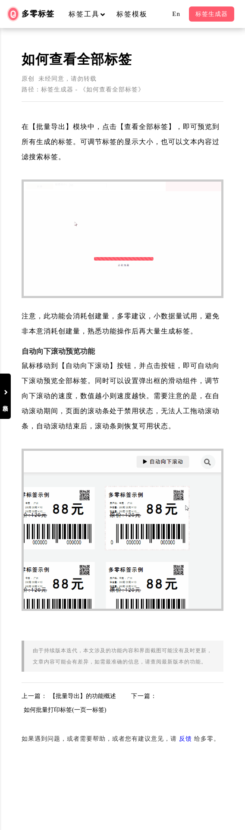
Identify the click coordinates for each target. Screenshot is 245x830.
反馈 (185, 739)
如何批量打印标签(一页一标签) (65, 710)
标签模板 (132, 14)
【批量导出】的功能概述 (83, 696)
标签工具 (91, 14)
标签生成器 (211, 14)
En (176, 13)
